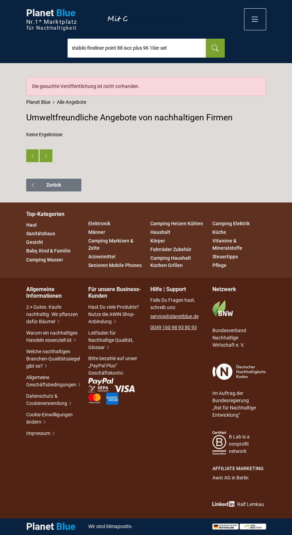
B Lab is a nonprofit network (231, 443)
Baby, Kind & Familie (48, 251)
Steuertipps (225, 256)
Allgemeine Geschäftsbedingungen (53, 382)
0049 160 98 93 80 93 (173, 327)
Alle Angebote (71, 102)
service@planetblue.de (174, 316)
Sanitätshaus (40, 233)
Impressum (38, 433)
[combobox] (137, 48)
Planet (51, 19)
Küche (219, 232)
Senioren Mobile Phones (115, 265)
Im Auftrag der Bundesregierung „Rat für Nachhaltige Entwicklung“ (239, 391)
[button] (255, 19)
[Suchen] (215, 48)
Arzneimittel (101, 256)
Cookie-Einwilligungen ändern (49, 419)
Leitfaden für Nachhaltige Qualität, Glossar (110, 340)
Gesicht (34, 242)
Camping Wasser (44, 259)
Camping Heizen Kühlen (176, 223)
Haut (31, 225)
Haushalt (160, 232)
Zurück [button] (46, 185)
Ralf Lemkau (238, 504)
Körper (157, 241)
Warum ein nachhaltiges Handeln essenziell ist (52, 337)
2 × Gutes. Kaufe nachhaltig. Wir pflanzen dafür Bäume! (52, 315)
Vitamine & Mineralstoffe (227, 244)
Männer (96, 232)
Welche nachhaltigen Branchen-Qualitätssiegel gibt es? (53, 359)
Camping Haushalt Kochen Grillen (170, 262)
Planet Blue (38, 102)
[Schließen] (261, 81)
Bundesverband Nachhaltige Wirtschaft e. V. (229, 324)
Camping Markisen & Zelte (110, 244)
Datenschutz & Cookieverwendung (49, 400)
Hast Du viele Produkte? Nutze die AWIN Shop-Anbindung (113, 315)
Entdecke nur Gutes (145, 19)
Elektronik (99, 223)
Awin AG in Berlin (230, 477)
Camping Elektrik (231, 223)
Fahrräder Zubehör (170, 249)
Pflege (219, 265)
